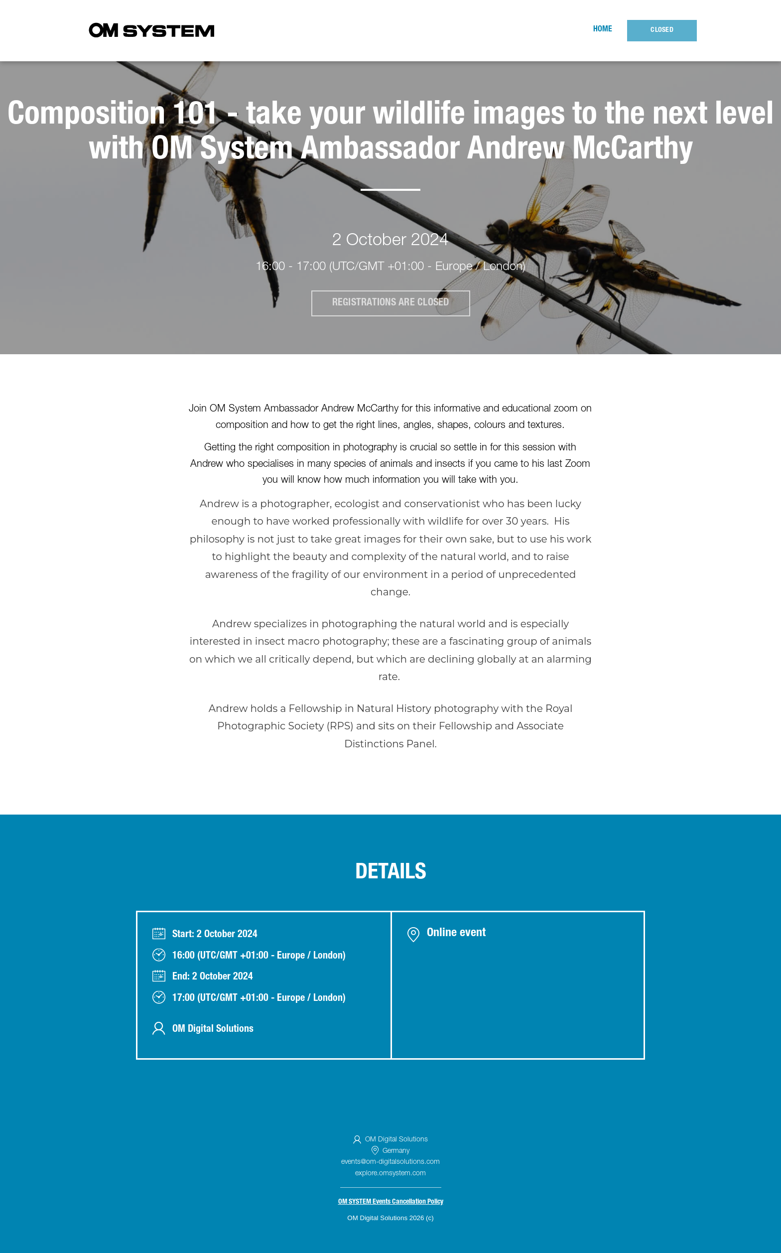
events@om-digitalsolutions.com (390, 1162)
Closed (662, 30)
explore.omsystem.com (390, 1173)
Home (602, 30)
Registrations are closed (390, 303)
